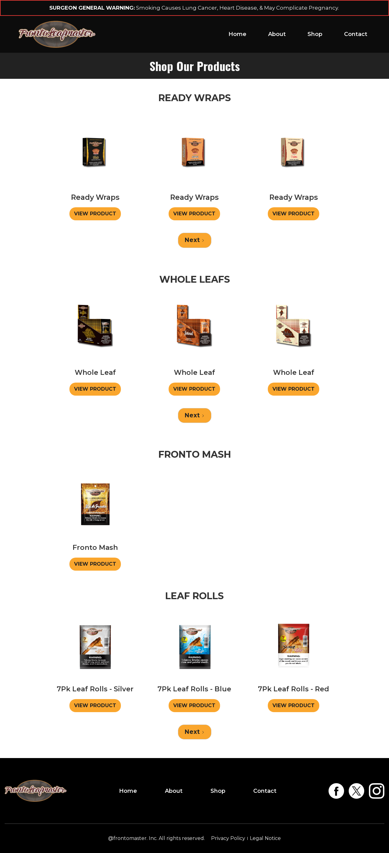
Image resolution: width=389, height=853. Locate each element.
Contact (355, 34)
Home (237, 34)
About (277, 34)
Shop (314, 34)
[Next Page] (194, 240)
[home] (57, 34)
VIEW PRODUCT (95, 214)
